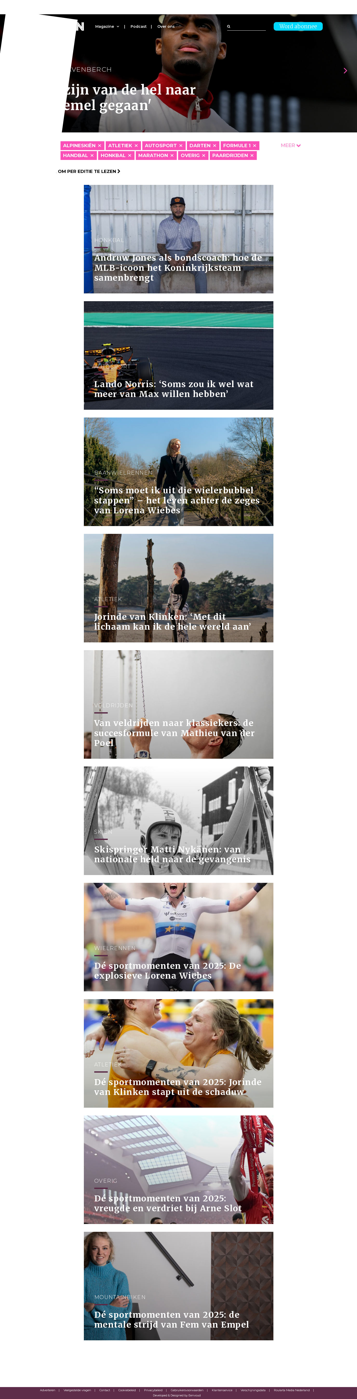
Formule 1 (237, 146)
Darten (200, 146)
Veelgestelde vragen (77, 1390)
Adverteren (47, 1390)
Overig (190, 155)
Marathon (153, 155)
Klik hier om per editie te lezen (77, 171)
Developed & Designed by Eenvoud (177, 1395)
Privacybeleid (153, 1390)
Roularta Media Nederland (292, 1390)
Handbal (75, 155)
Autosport (161, 146)
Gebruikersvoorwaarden (187, 1390)
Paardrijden (230, 155)
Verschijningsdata (253, 1390)
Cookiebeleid (127, 1390)
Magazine (104, 26)
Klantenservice (222, 1390)
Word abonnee (298, 26)
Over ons (166, 26)
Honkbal (113, 155)
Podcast (139, 26)
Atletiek (120, 146)
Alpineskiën (79, 146)
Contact (104, 1390)
